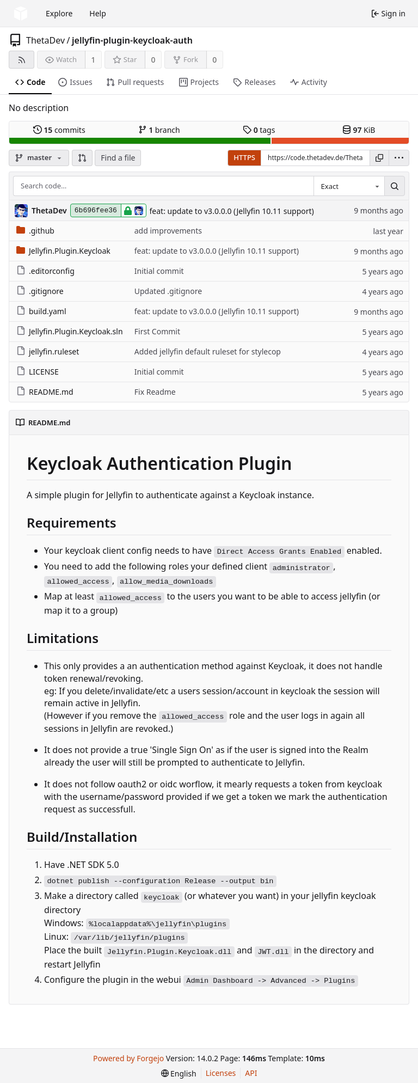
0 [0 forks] (214, 59)
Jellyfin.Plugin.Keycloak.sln (69, 331)
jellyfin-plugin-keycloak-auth (132, 40)
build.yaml (41, 311)
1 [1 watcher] (93, 59)
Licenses (221, 1073)
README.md (44, 392)
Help (97, 13)
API (251, 1073)
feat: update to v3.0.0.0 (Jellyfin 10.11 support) (232, 211)
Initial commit (159, 271)
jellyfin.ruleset (47, 351)
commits (59, 130)
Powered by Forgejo (128, 1058)
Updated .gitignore (168, 291)
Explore (59, 13)
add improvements (168, 230)
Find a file (118, 157)
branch (159, 130)
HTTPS (244, 157)
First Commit (157, 331)
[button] (82, 158)
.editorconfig (45, 271)
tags (259, 130)
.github (35, 230)
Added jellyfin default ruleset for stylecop (207, 351)
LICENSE (37, 371)
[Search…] (394, 186)
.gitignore (40, 291)
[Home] (20, 13)
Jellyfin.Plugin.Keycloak (63, 251)
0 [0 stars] (153, 59)
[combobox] (349, 186)
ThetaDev (45, 40)
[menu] (399, 158)
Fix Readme (155, 392)
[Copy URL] (379, 158)
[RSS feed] (21, 60)
